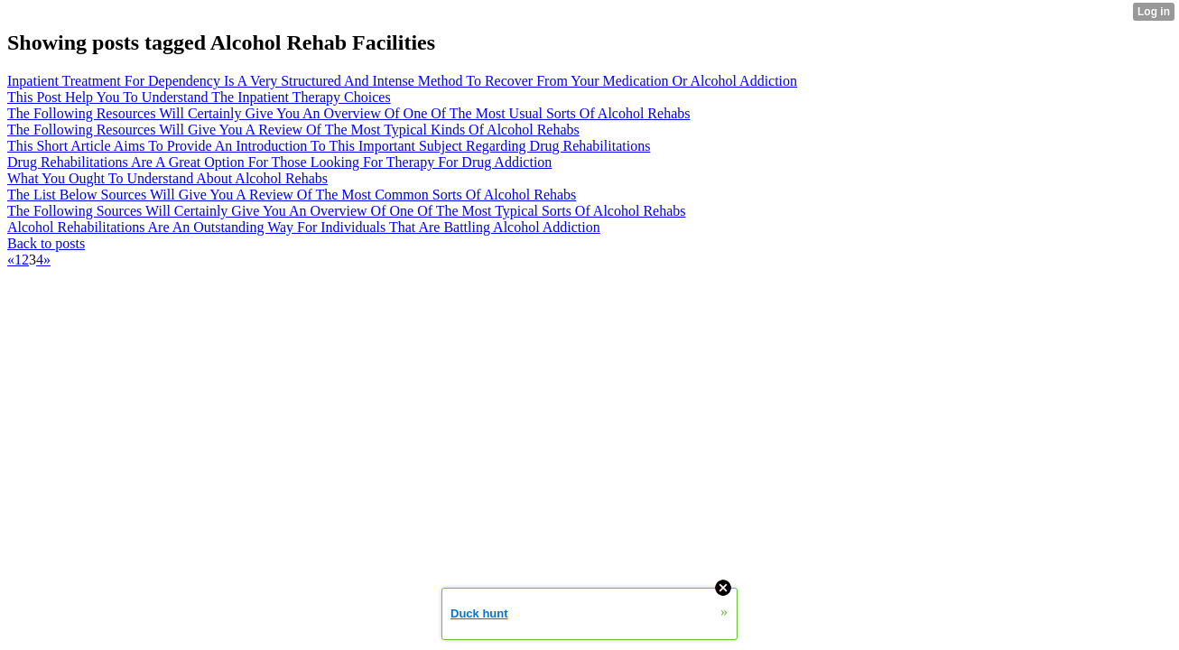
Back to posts (46, 243)
